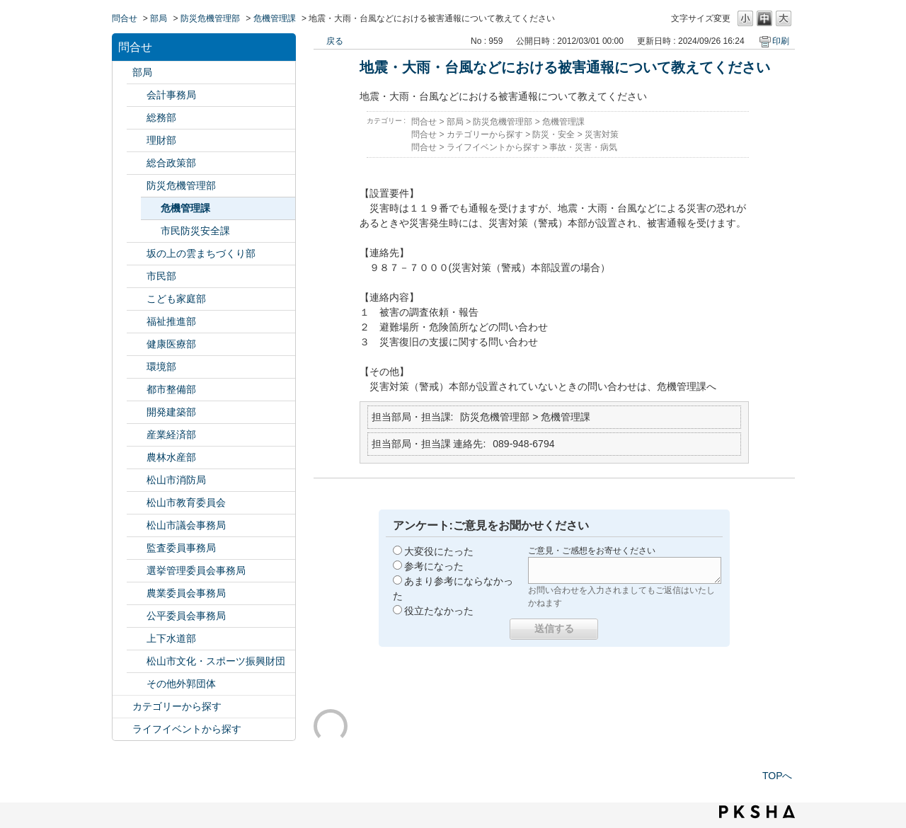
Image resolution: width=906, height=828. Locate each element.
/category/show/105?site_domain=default (122, 729)
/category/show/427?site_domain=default (136, 457)
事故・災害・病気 (583, 147)
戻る (334, 41)
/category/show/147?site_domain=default (136, 593)
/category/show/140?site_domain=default (136, 480)
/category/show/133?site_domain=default (136, 367)
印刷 (780, 41)
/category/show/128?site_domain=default (136, 276)
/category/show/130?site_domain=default (136, 321)
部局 (158, 18)
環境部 (161, 366)
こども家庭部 (176, 298)
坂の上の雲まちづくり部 (201, 253)
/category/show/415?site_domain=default (136, 299)
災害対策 (602, 134)
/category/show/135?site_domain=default (136, 389)
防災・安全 (553, 134)
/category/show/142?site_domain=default (136, 502)
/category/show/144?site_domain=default (136, 638)
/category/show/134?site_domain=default (136, 661)
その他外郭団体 (181, 683)
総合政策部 (171, 162)
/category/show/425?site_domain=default (136, 412)
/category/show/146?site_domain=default (136, 548)
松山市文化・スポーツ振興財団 (216, 661)
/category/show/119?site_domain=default (122, 72)
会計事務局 (171, 94)
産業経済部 (171, 434)
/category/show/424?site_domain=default (136, 185)
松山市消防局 (176, 479)
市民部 (161, 276)
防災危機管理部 (210, 18)
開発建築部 (171, 412)
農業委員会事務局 (186, 593)
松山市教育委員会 (186, 502)
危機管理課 (274, 18)
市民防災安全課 (195, 230)
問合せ (124, 18)
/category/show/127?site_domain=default (136, 140)
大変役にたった (439, 551)
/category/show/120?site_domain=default (136, 95)
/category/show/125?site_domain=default (136, 117)
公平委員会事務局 (186, 615)
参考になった (434, 566)
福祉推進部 (171, 321)
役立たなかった (439, 610)
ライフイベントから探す (186, 729)
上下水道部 (171, 638)
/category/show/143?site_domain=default (136, 525)
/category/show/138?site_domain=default (136, 434)
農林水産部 (171, 457)
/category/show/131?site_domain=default (136, 684)
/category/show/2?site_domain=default (122, 706)
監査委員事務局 (181, 547)
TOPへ (777, 775)
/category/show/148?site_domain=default (136, 570)
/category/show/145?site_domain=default (136, 616)
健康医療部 (171, 344)
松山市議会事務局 (186, 525)
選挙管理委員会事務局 (196, 570)
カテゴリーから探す (177, 706)
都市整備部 (171, 389)
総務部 (161, 117)
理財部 (161, 140)
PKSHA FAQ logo (757, 812)
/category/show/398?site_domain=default (136, 253)
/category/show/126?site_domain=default (136, 163)
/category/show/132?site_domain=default (136, 344)
